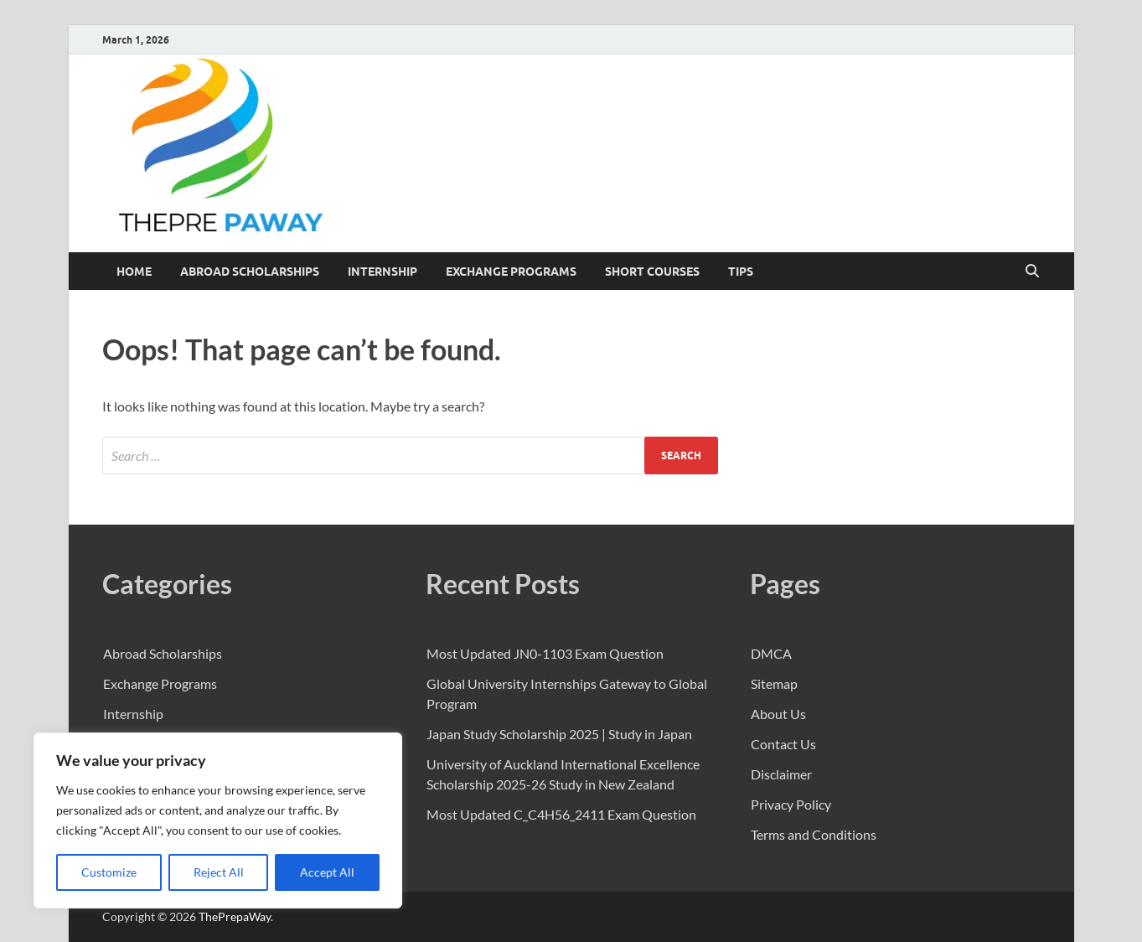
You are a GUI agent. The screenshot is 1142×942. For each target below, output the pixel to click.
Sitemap (774, 683)
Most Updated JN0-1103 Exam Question (545, 653)
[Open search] (1032, 271)
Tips (740, 271)
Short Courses (652, 271)
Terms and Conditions (813, 834)
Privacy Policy (791, 804)
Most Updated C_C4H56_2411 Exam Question (561, 814)
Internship (382, 271)
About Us (778, 714)
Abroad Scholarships (249, 271)
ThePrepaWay (235, 916)
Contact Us (783, 744)
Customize (109, 872)
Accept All (327, 872)
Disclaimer (781, 774)
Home (134, 271)
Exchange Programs (511, 271)
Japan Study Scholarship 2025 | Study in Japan (559, 734)
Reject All (219, 872)
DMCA (771, 653)
